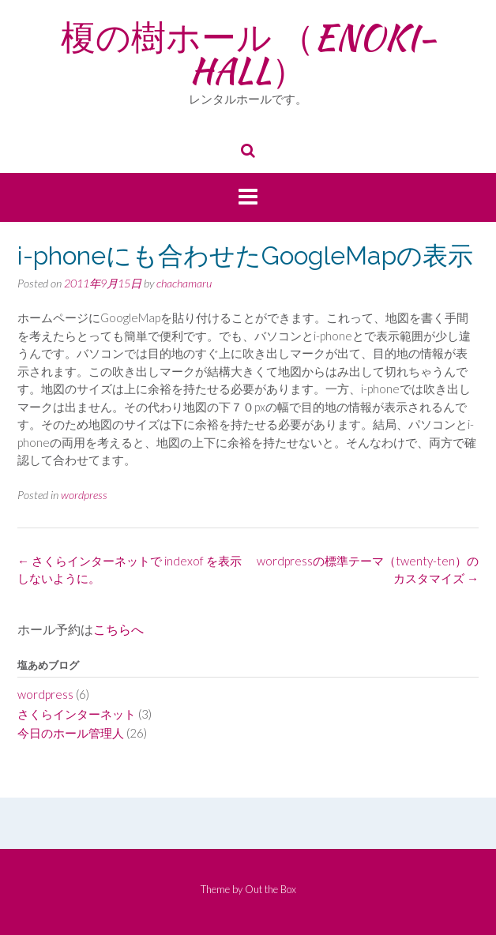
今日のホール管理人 (70, 733)
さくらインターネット (76, 714)
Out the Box (270, 889)
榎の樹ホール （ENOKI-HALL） (248, 54)
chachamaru (184, 283)
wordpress (84, 494)
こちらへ (118, 629)
